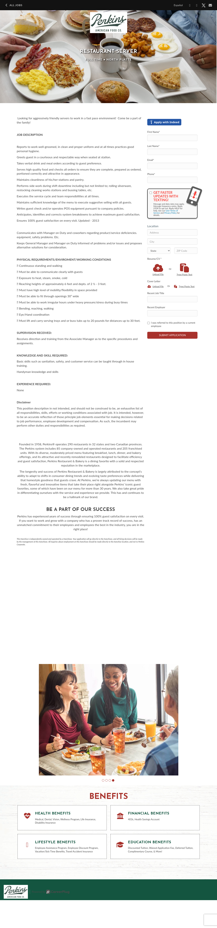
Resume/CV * (154, 258)
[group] (108, 733)
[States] (159, 250)
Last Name (153, 146)
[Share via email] (210, 5)
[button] (103, 808)
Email (150, 159)
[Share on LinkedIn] (197, 5)
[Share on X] (203, 5)
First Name (153, 131)
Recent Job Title (155, 293)
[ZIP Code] (185, 250)
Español (178, 5)
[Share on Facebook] (190, 5)
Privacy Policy (170, 213)
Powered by (50, 920)
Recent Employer (156, 307)
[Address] (172, 232)
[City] (172, 241)
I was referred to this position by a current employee (171, 324)
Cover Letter (153, 281)
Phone (151, 174)
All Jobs (13, 5)
